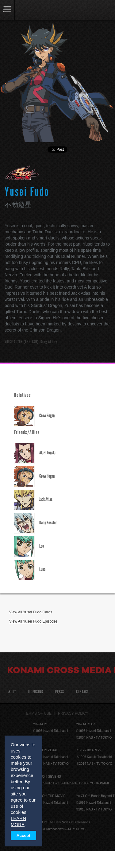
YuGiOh (36, 10)
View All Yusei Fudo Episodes (33, 621)
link (7, 10)
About (11, 691)
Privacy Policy (73, 713)
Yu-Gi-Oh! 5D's (22, 173)
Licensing (35, 691)
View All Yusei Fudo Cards (30, 612)
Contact (82, 691)
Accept (23, 835)
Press (59, 691)
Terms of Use (38, 713)
